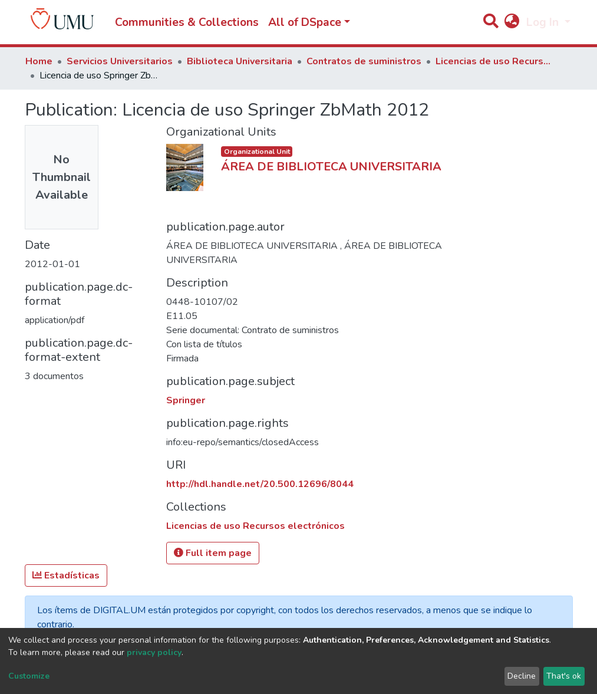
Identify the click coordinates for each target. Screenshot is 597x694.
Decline (521, 676)
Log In (544, 22)
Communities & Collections (187, 22)
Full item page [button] (213, 553)
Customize (29, 676)
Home (38, 61)
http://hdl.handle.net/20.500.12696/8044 (260, 484)
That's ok (563, 676)
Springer (185, 400)
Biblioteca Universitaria (239, 61)
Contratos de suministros (363, 61)
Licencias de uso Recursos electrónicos (494, 61)
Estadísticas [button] (66, 575)
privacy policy (154, 652)
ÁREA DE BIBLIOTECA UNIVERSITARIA (331, 167)
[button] (512, 22)
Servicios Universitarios (120, 61)
